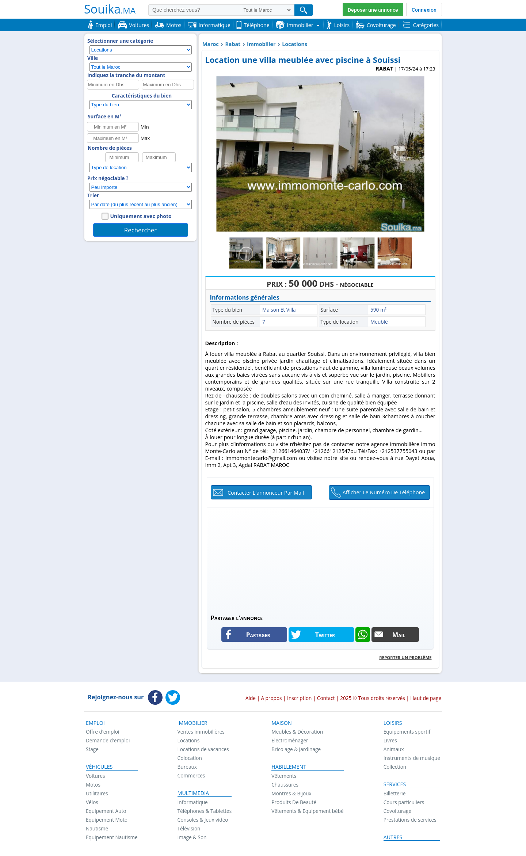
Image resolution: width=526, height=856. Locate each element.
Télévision (189, 828)
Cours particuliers (404, 802)
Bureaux (187, 766)
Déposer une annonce (373, 10)
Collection (395, 766)
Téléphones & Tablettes (205, 810)
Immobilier (261, 44)
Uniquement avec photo (141, 216)
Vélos (92, 802)
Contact (326, 698)
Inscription (299, 698)
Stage (92, 749)
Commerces (191, 775)
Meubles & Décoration (297, 731)
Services (395, 784)
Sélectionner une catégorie (120, 41)
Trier (93, 195)
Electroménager (289, 740)
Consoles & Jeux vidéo (203, 819)
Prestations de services (410, 819)
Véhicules (99, 767)
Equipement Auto (106, 810)
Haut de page (425, 698)
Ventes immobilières (201, 731)
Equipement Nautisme (112, 837)
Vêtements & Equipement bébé (307, 810)
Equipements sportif (407, 731)
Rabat (232, 44)
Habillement (288, 767)
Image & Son (192, 837)
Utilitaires (97, 793)
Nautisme (97, 828)
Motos (93, 784)
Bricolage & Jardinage (296, 749)
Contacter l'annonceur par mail (266, 492)
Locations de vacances (203, 749)
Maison (281, 723)
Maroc (210, 44)
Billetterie (395, 793)
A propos (271, 698)
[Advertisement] (320, 558)
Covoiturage (397, 810)
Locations (294, 44)
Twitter (325, 634)
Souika (110, 9)
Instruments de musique (412, 757)
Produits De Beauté (293, 802)
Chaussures (284, 784)
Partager (258, 634)
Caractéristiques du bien (142, 95)
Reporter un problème (405, 657)
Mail (398, 634)
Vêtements (283, 775)
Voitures (95, 775)
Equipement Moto (106, 819)
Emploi (95, 723)
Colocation (190, 757)
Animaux (394, 749)
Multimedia (193, 793)
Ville (92, 58)
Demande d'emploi (108, 740)
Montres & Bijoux (291, 793)
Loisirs (393, 723)
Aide (250, 698)
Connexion (424, 10)
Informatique (193, 802)
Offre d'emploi (102, 731)
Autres (393, 837)
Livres (390, 740)
